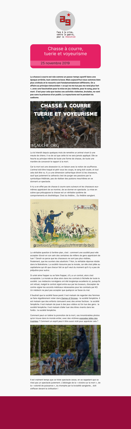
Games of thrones (69, 298)
